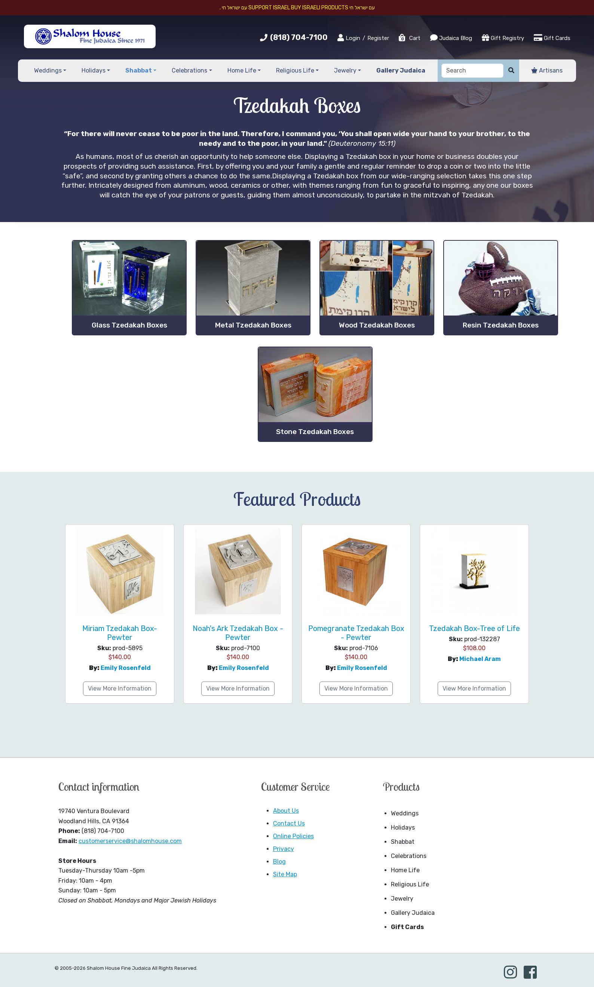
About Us (286, 810)
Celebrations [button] (189, 70)
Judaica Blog (451, 37)
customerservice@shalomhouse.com (130, 841)
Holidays (403, 827)
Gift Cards (552, 37)
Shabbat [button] (138, 70)
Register (378, 38)
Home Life (405, 870)
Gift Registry (503, 37)
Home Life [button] (241, 70)
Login (348, 37)
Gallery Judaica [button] (400, 70)
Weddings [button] (48, 70)
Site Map (285, 874)
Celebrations (408, 856)
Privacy (283, 848)
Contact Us (289, 823)
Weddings (405, 813)
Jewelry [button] (345, 70)
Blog (279, 861)
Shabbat (402, 841)
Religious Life (410, 884)
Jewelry (402, 898)
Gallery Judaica (413, 912)
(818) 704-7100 (299, 37)
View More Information (119, 688)
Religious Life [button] (295, 70)
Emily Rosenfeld (126, 667)
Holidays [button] (93, 70)
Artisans (547, 70)
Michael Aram (480, 658)
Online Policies (293, 836)
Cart (409, 38)
